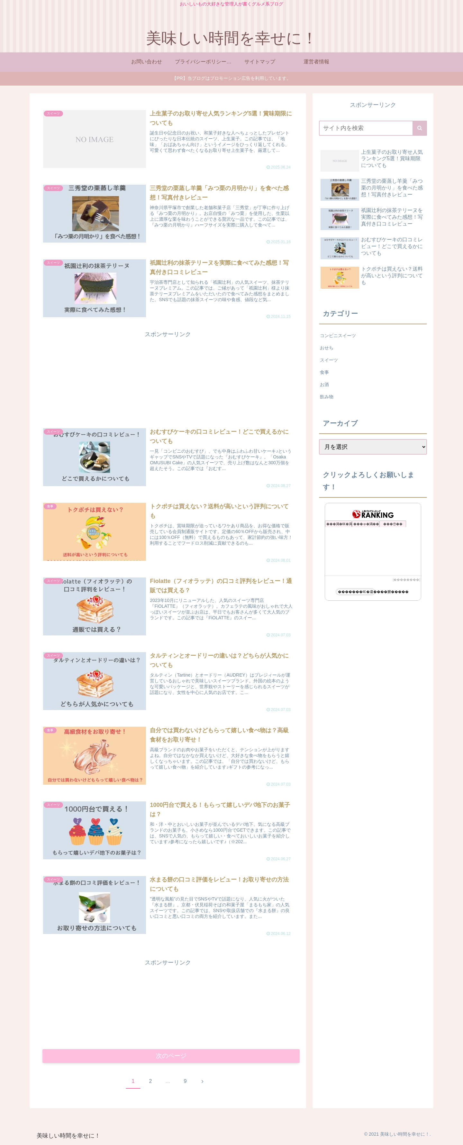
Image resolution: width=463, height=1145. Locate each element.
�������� (406, 579)
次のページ (171, 1057)
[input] (373, 128)
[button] (420, 128)
